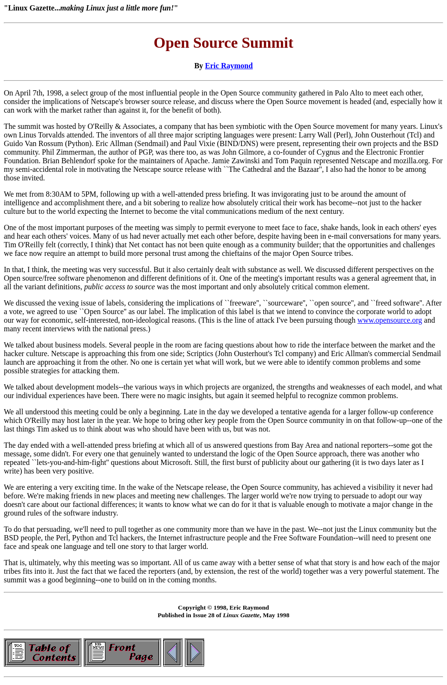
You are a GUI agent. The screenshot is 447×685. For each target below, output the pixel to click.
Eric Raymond (229, 66)
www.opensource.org (389, 320)
